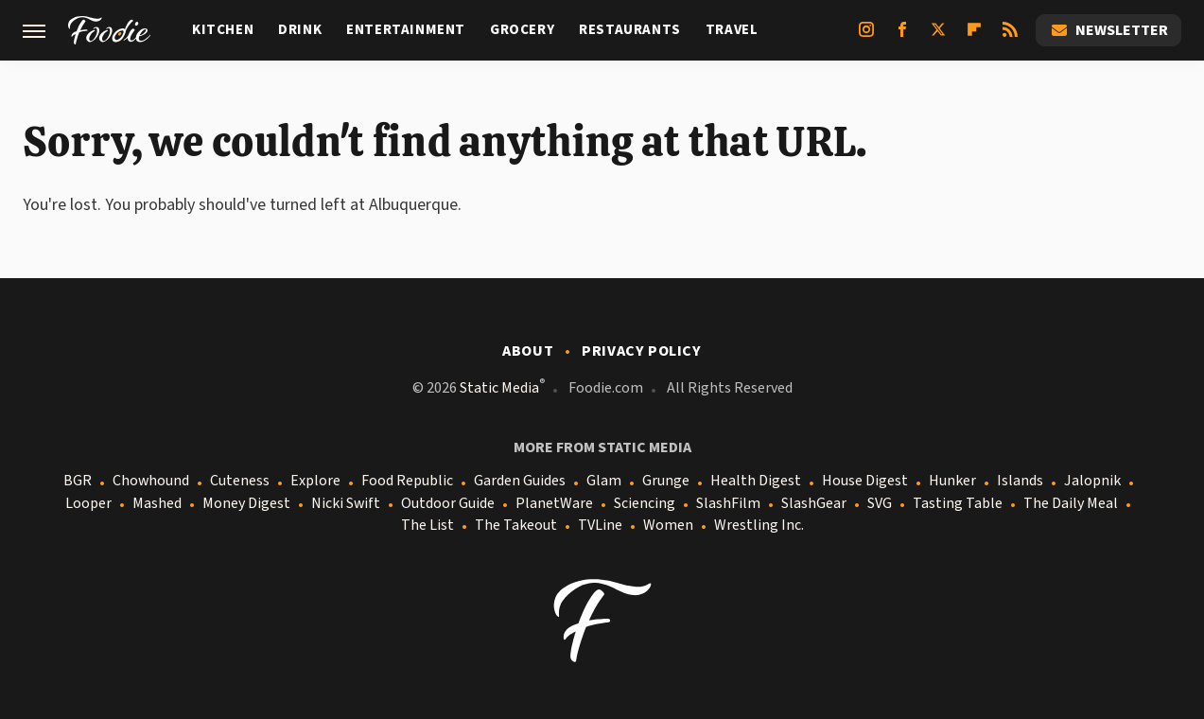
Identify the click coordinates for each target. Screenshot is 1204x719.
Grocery (522, 30)
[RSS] (1010, 37)
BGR (77, 481)
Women (668, 525)
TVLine (600, 525)
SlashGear (813, 504)
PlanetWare (554, 504)
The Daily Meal (1070, 504)
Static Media (499, 387)
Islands (1020, 481)
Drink (300, 30)
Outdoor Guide (448, 504)
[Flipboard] (974, 37)
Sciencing (644, 504)
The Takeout (516, 525)
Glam (603, 481)
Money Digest (246, 504)
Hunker (952, 481)
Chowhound (151, 481)
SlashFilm (728, 504)
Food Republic (407, 481)
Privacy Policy (641, 351)
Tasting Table (958, 504)
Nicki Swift (345, 504)
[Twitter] (938, 37)
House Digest (865, 481)
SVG (879, 504)
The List (427, 525)
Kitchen (222, 30)
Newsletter (1108, 30)
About (527, 351)
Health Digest (755, 481)
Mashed (157, 504)
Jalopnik (1092, 481)
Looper (88, 504)
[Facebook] (902, 37)
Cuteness (240, 481)
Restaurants (630, 30)
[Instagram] (866, 37)
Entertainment (405, 30)
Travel (732, 30)
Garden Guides (520, 481)
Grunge (665, 481)
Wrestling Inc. (759, 525)
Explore (315, 481)
